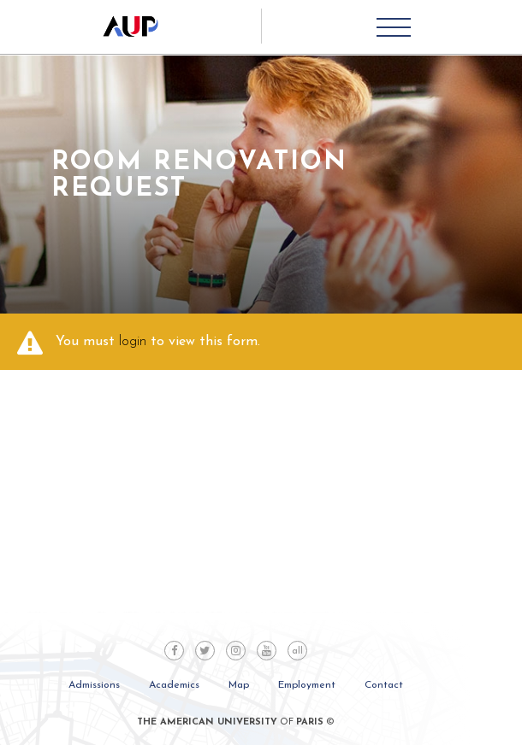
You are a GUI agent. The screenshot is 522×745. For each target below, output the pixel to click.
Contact (384, 685)
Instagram (236, 650)
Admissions (94, 685)
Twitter (205, 650)
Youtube (266, 650)
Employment (306, 685)
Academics (174, 685)
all (297, 651)
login (132, 342)
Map (238, 685)
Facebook (174, 650)
